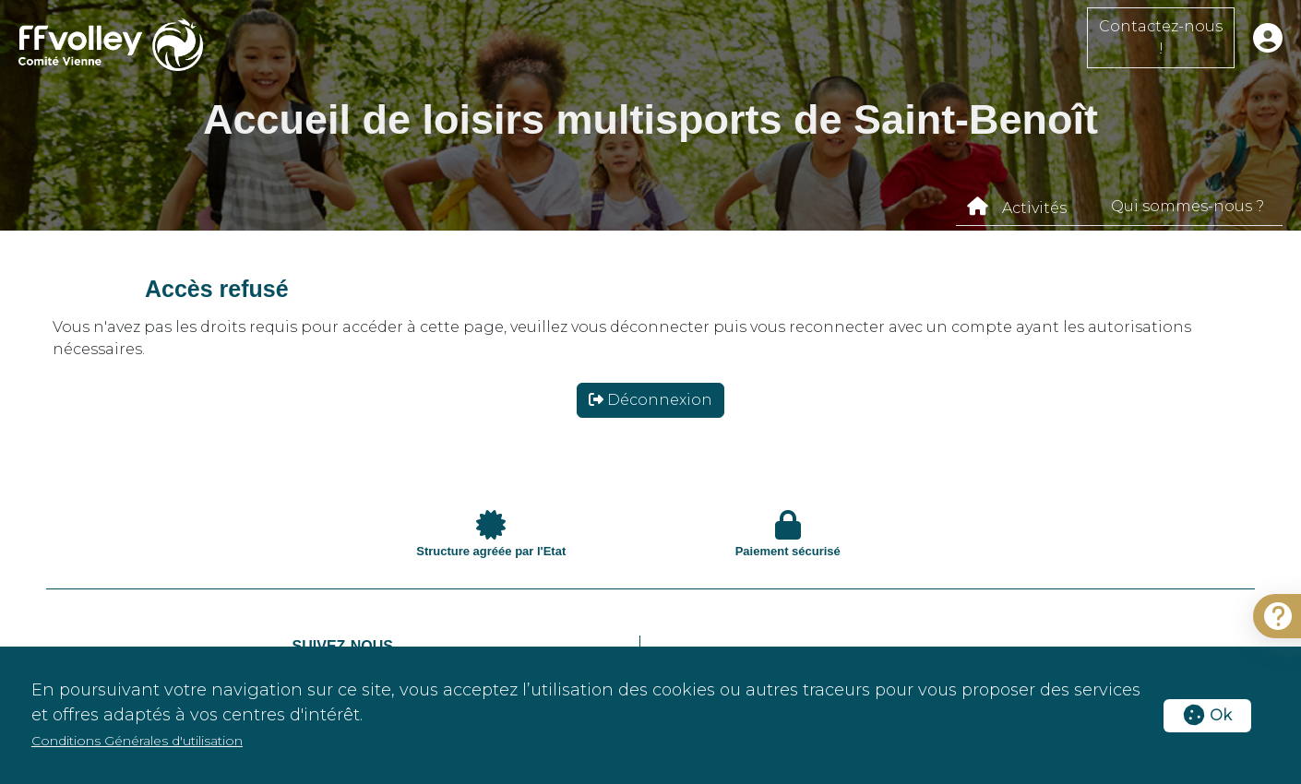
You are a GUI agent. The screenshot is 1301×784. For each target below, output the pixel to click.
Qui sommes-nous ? (1187, 206)
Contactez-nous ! (1161, 37)
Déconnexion (650, 400)
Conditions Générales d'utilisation (137, 740)
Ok (1207, 715)
